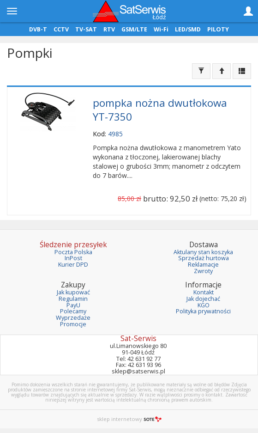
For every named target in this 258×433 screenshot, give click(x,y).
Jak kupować (73, 292)
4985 (115, 133)
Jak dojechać (203, 299)
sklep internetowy (129, 418)
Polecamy (73, 311)
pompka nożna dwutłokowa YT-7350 (160, 110)
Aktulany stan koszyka (203, 252)
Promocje (73, 324)
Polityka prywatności (203, 311)
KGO (204, 305)
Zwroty (203, 271)
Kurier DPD (73, 264)
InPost (73, 258)
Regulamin (73, 299)
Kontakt (203, 292)
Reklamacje (203, 264)
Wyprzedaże (73, 318)
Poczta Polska (73, 252)
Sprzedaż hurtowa (203, 258)
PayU (73, 305)
